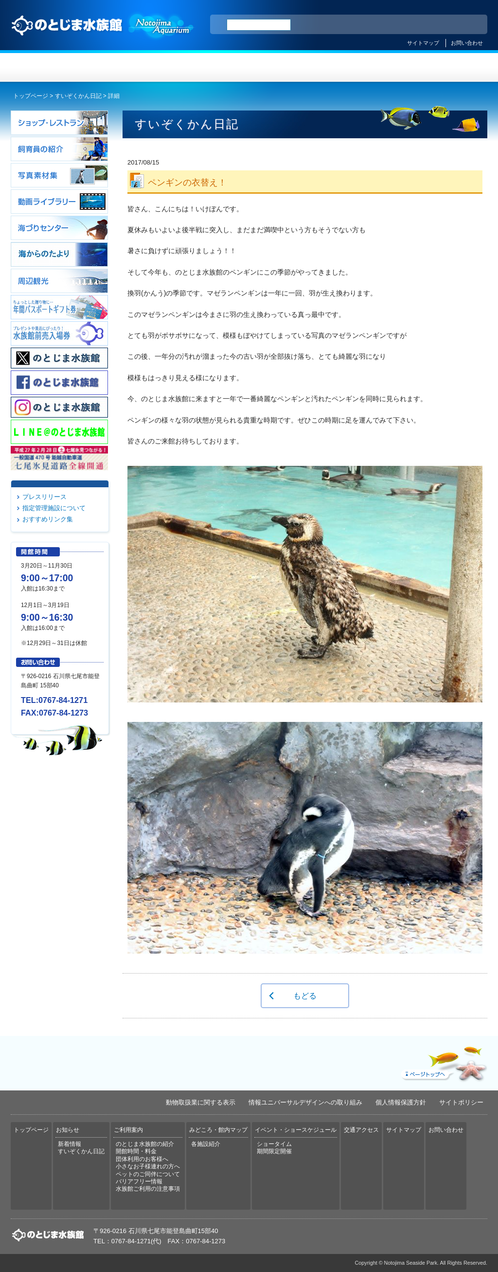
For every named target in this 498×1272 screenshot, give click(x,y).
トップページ (50, 67)
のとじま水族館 (103, 34)
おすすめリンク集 (47, 519)
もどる (305, 995)
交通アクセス (447, 67)
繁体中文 (446, 25)
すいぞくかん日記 (78, 95)
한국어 (469, 25)
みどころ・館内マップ (288, 67)
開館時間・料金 (136, 1151)
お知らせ (130, 67)
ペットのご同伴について (148, 1174)
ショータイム (274, 1144)
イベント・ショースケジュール (368, 67)
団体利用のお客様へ (142, 1159)
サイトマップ (423, 43)
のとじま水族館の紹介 (145, 1144)
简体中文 (421, 25)
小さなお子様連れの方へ (148, 1166)
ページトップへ (443, 1062)
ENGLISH (395, 25)
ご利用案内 (209, 67)
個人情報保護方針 (400, 1102)
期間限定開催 (274, 1151)
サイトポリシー (461, 1102)
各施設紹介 (205, 1144)
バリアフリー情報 (139, 1181)
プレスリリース (44, 496)
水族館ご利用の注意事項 (148, 1188)
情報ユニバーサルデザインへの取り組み (305, 1102)
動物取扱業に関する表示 (200, 1102)
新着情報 (69, 1144)
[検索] (259, 25)
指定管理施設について (54, 508)
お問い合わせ (467, 43)
